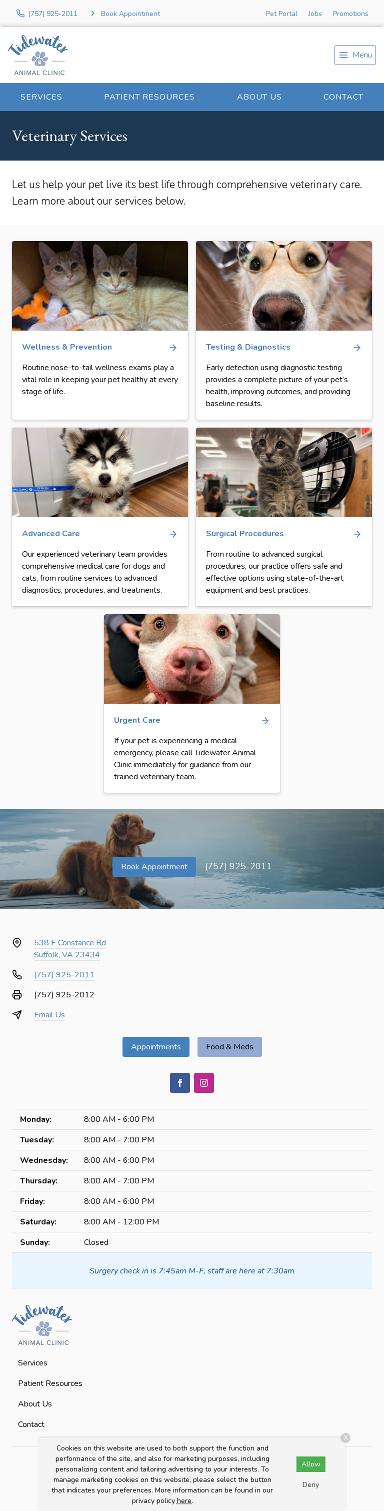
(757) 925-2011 (238, 866)
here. (185, 1500)
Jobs (315, 14)
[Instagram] (204, 1083)
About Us (259, 97)
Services (41, 97)
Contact (344, 97)
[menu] (355, 55)
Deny (310, 1484)
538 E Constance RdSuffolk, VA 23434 (70, 948)
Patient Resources (149, 97)
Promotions (350, 14)
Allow (311, 1464)
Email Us (49, 1014)
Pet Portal (282, 14)
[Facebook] (180, 1083)
